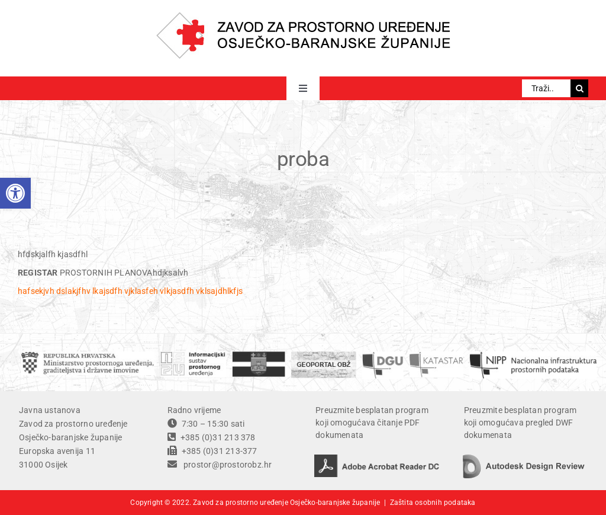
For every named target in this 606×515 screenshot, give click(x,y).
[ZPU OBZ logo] (303, 16)
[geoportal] (323, 355)
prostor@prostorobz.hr (227, 464)
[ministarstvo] (87, 355)
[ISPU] (192, 355)
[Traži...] (546, 88)
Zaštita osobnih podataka (433, 502)
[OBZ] (258, 355)
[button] (15, 193)
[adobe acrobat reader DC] (377, 458)
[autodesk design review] (524, 458)
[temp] (533, 355)
